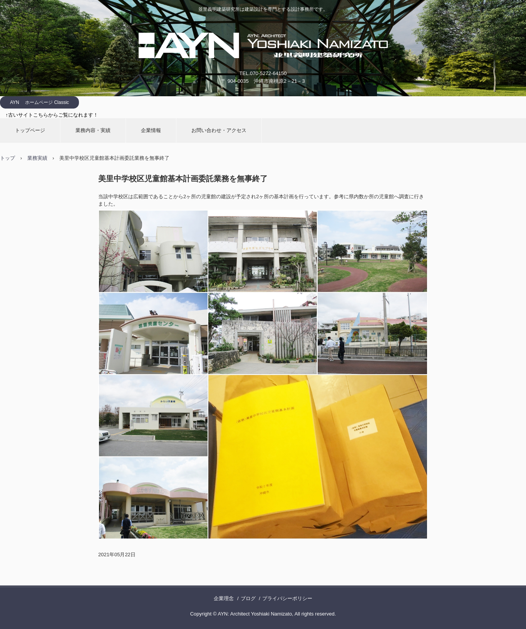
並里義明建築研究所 (263, 45)
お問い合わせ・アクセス (218, 130)
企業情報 (151, 130)
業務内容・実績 (93, 130)
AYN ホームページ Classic (39, 102)
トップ (7, 158)
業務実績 (37, 158)
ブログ (248, 598)
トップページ (30, 130)
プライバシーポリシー (287, 598)
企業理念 (224, 598)
